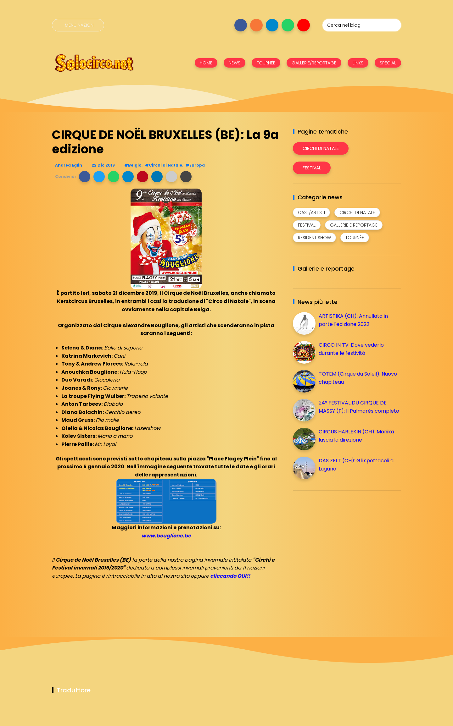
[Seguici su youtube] (303, 25)
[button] (84, 176)
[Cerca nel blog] (361, 25)
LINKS (358, 63)
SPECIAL (388, 63)
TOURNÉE (266, 63)
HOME (206, 63)
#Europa (195, 165)
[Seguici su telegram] (272, 25)
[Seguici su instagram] (256, 25)
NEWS (234, 63)
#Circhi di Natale (163, 165)
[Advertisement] (340, 539)
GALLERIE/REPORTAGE (314, 63)
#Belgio (133, 165)
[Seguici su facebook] (240, 25)
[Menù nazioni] (78, 25)
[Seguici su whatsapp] (288, 25)
